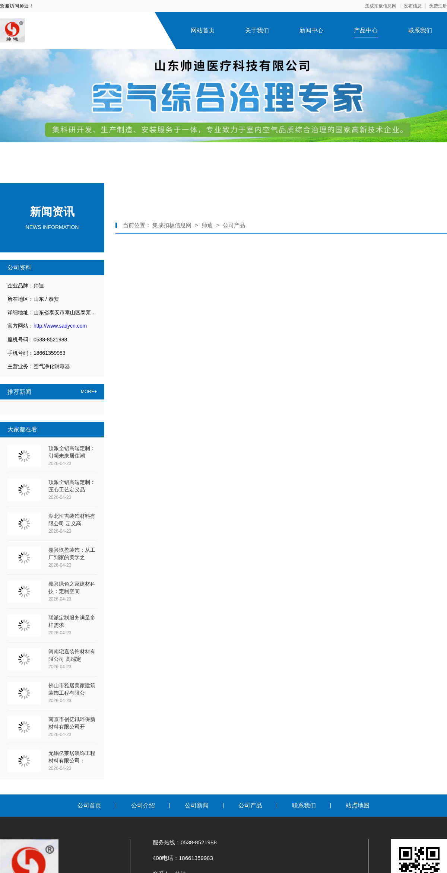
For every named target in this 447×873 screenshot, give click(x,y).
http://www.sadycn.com (60, 326)
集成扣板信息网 (380, 6)
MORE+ (89, 391)
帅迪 (207, 225)
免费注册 (438, 6)
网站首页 (203, 30)
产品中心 (366, 30)
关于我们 (257, 30)
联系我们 (420, 30)
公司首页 (89, 805)
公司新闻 (197, 805)
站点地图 (358, 805)
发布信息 (413, 6)
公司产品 (234, 225)
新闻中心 (311, 30)
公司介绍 (143, 805)
